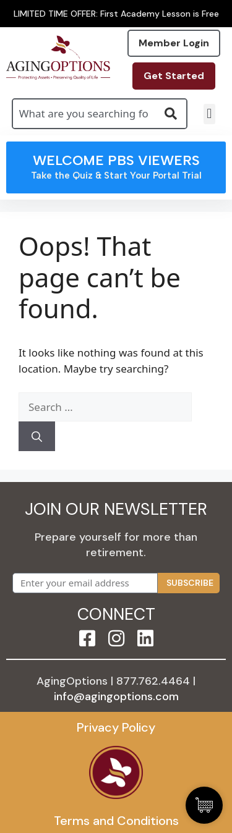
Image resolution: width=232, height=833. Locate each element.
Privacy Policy (116, 727)
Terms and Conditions (116, 820)
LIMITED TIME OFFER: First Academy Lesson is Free (116, 13)
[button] (209, 114)
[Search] (37, 436)
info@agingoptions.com (116, 696)
